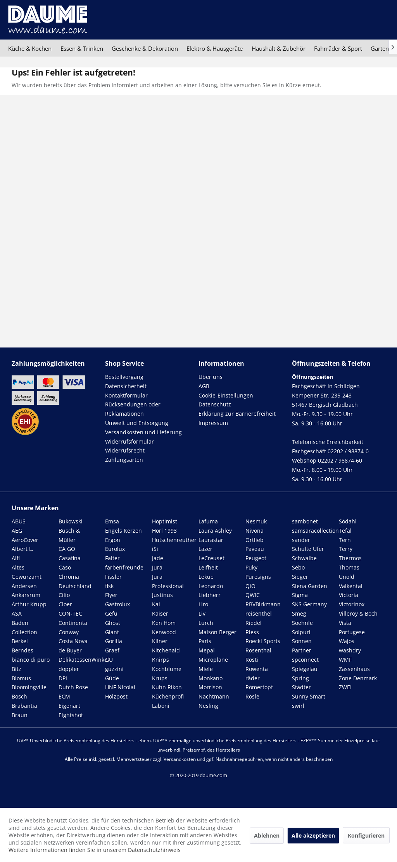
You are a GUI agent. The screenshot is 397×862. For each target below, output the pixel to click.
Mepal (206, 650)
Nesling (208, 705)
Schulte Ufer (308, 548)
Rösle (252, 696)
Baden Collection (24, 627)
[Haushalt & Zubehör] (278, 48)
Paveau (254, 548)
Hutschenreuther (174, 540)
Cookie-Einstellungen (225, 395)
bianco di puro (31, 659)
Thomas (349, 567)
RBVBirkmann (263, 604)
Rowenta (256, 669)
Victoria (348, 595)
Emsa (112, 521)
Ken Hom (164, 622)
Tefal (345, 530)
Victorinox (351, 604)
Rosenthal (258, 650)
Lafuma (208, 521)
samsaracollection (315, 530)
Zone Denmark (358, 678)
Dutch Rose (73, 687)
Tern (345, 540)
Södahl (348, 521)
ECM (64, 696)
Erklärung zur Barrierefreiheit (237, 413)
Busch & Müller (69, 535)
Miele (205, 669)
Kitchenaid (166, 650)
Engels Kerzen (123, 530)
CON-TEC (70, 613)
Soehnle (302, 622)
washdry (350, 650)
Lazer (205, 548)
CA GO (67, 548)
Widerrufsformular (129, 441)
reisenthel (258, 613)
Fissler (113, 576)
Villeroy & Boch (358, 613)
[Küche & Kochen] (30, 48)
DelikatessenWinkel (84, 659)
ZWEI (345, 687)
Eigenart (69, 705)
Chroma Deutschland (75, 581)
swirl (298, 705)
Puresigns (258, 576)
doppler (69, 669)
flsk (109, 586)
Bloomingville (29, 687)
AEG (17, 530)
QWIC (252, 595)
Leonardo (210, 586)
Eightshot (71, 715)
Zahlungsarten (124, 459)
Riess (252, 632)
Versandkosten (180, 759)
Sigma (300, 595)
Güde (112, 678)
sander (301, 540)
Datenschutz (214, 404)
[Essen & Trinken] (81, 48)
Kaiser (160, 613)
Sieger (300, 576)
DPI (63, 678)
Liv (201, 613)
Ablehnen (267, 835)
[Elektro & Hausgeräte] (214, 48)
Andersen (24, 586)
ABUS (19, 521)
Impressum (213, 423)
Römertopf (259, 687)
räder (252, 678)
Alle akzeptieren (313, 835)
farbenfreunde (124, 567)
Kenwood (164, 632)
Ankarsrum (26, 595)
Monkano (210, 678)
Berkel (20, 641)
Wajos (346, 641)
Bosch (19, 696)
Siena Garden (309, 586)
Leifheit (208, 567)
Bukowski (71, 521)
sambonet (305, 521)
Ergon (112, 540)
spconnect (305, 659)
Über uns (210, 376)
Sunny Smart (308, 696)
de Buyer (70, 650)
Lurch (205, 622)
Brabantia (24, 705)
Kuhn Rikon (167, 687)
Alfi (16, 558)
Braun (20, 715)
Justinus (162, 595)
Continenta (73, 622)
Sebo (298, 567)
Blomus (21, 678)
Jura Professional (168, 581)
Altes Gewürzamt (26, 572)
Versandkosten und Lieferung (143, 432)
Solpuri (301, 632)
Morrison (210, 687)
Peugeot (255, 558)
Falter (112, 558)
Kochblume (166, 669)
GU (109, 659)
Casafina (70, 558)
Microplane (213, 659)
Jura (157, 567)
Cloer (65, 604)
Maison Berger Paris (217, 636)
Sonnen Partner (302, 645)
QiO (250, 586)
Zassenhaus (354, 669)
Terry (345, 548)
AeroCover (25, 540)
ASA (17, 613)
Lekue (206, 576)
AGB (203, 386)
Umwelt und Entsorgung (136, 423)
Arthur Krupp (29, 604)
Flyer (111, 595)
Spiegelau (305, 669)
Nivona (254, 530)
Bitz (16, 669)
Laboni (160, 705)
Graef (112, 650)
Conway (69, 632)
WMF (345, 659)
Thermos (350, 558)
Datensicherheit (126, 386)
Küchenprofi (168, 696)
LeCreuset (211, 558)
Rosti (251, 659)
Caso (65, 567)
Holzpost (116, 696)
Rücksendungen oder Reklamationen (133, 409)
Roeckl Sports (262, 641)
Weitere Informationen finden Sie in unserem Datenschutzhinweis (95, 849)
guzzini (114, 669)
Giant (112, 632)
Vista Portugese (352, 627)
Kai (156, 604)
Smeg (299, 613)
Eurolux (115, 548)
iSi (155, 548)
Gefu (111, 613)
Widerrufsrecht (125, 450)
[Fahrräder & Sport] (338, 48)
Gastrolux (117, 604)
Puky (251, 567)
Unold (346, 576)
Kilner (159, 641)
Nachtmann (213, 696)
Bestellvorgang (124, 376)
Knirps (160, 659)
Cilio (64, 595)
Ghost (112, 622)
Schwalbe (304, 558)
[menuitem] (30, 48)
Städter (301, 687)
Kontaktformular (126, 395)
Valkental (350, 586)
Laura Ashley (215, 530)
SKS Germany (309, 604)
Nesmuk (256, 521)
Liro (203, 604)
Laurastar (210, 540)
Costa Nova (73, 641)
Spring (300, 678)
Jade (157, 558)
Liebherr (209, 595)
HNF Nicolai (120, 687)
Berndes (22, 650)
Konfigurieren (366, 835)
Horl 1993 (164, 530)
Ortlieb (254, 540)
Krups (159, 678)
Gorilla (113, 641)
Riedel (253, 622)
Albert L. (22, 548)
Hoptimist (164, 521)
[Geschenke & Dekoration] (144, 48)
